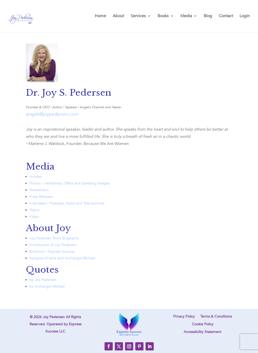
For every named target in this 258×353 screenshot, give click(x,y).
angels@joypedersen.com (52, 114)
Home (100, 16)
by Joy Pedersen (43, 279)
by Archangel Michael (47, 286)
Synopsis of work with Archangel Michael (62, 258)
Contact (226, 16)
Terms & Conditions (216, 317)
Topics (34, 210)
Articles (35, 176)
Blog (208, 16)
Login (245, 16)
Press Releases (41, 196)
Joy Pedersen (54, 317)
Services (138, 16)
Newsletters (39, 190)
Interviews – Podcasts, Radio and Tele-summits (66, 203)
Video (34, 216)
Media (186, 16)
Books (163, 16)
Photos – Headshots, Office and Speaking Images (69, 183)
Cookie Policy (202, 324)
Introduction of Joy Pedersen (53, 244)
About (118, 16)
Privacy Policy (184, 317)
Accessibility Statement (202, 332)
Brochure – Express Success (52, 251)
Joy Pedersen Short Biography (54, 238)
